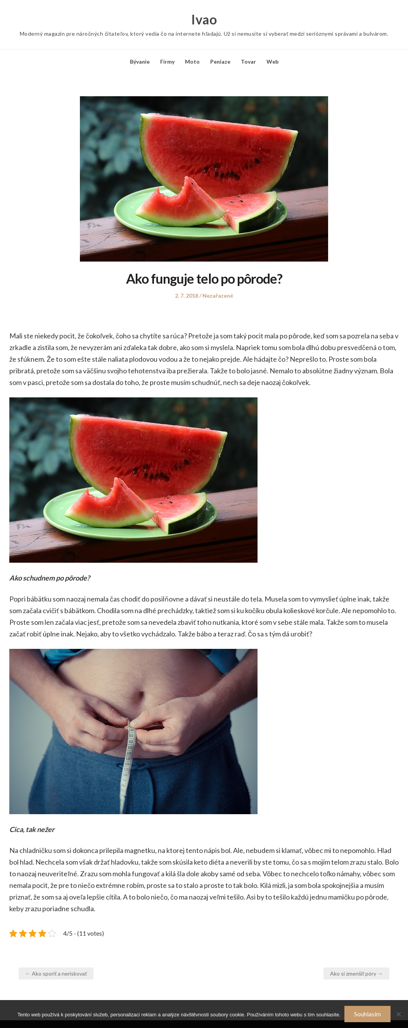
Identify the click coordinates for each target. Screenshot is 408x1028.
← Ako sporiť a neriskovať (56, 973)
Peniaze (220, 61)
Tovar (248, 61)
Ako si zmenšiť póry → (356, 973)
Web (272, 61)
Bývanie (140, 61)
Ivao (204, 19)
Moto (192, 61)
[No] (398, 1014)
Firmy (167, 61)
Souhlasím (367, 1014)
